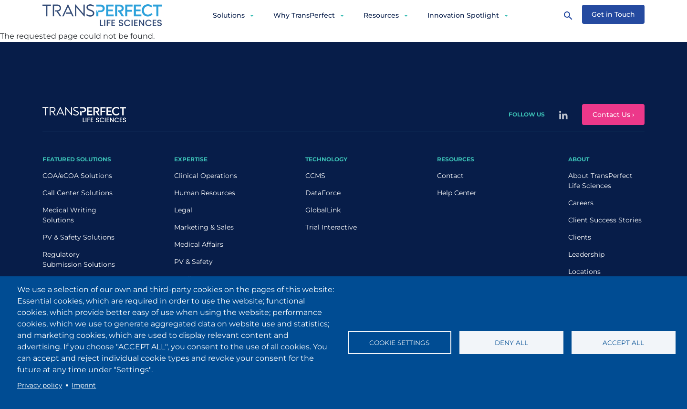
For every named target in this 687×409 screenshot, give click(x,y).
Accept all (623, 342)
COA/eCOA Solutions (77, 175)
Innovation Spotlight (463, 15)
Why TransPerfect (304, 15)
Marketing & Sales (204, 227)
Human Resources (204, 193)
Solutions (229, 15)
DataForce (323, 193)
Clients (579, 237)
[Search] (568, 15)
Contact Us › (613, 114)
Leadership (586, 254)
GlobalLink (323, 210)
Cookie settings (399, 342)
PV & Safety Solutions (78, 237)
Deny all (511, 342)
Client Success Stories (605, 220)
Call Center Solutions (77, 193)
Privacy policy (39, 385)
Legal (183, 210)
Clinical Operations (205, 175)
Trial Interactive (331, 227)
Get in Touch (613, 14)
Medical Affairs (198, 244)
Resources (381, 15)
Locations (584, 271)
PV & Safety (193, 261)
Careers (580, 203)
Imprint (84, 385)
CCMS (315, 175)
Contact (450, 175)
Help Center (457, 193)
